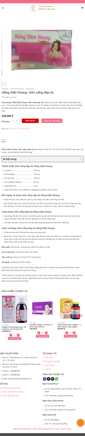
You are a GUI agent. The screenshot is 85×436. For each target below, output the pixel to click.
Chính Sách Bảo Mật (10, 396)
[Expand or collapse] (80, 159)
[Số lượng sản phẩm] (16, 121)
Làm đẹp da (30, 89)
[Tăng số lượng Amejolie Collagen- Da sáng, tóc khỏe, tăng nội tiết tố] (46, 332)
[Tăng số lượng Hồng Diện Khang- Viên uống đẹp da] (20, 121)
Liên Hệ (48, 369)
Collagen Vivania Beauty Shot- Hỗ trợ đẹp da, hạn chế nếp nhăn (14, 328)
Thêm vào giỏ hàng (52, 121)
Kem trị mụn (54, 429)
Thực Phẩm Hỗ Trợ (17, 89)
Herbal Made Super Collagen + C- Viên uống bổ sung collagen (70, 326)
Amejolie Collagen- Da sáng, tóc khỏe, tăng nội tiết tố (41, 326)
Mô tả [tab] (4, 142)
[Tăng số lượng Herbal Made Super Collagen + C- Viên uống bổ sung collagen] (74, 332)
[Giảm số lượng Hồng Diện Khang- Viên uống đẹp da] (13, 121)
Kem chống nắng (40, 429)
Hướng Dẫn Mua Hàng (11, 388)
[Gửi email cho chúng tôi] (52, 379)
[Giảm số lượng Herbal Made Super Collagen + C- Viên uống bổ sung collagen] (66, 332)
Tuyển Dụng (50, 365)
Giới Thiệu (49, 357)
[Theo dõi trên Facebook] (44, 379)
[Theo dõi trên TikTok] (48, 379)
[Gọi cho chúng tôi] (56, 379)
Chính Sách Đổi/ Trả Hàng (12, 392)
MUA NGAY (30, 121)
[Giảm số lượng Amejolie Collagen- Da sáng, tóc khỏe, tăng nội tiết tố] (38, 332)
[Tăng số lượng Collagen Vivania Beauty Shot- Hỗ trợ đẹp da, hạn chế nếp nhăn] (18, 335)
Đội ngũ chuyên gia (52, 361)
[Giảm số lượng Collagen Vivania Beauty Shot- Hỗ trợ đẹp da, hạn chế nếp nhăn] (11, 335)
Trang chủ (5, 89)
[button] (3, 8)
